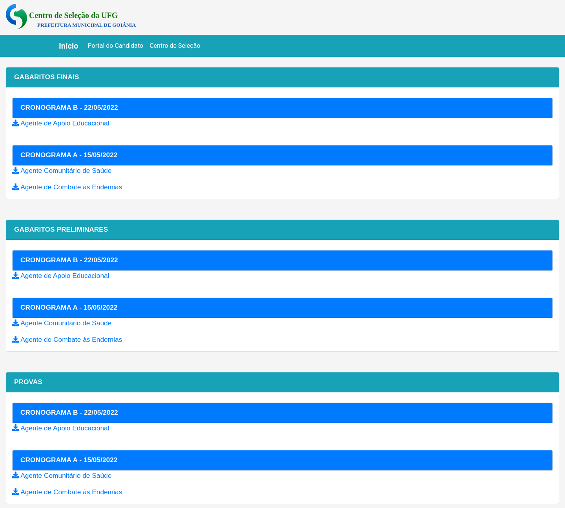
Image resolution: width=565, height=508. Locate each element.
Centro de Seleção (174, 45)
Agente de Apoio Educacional (64, 123)
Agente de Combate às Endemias (71, 187)
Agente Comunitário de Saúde (65, 170)
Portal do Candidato (117, 45)
